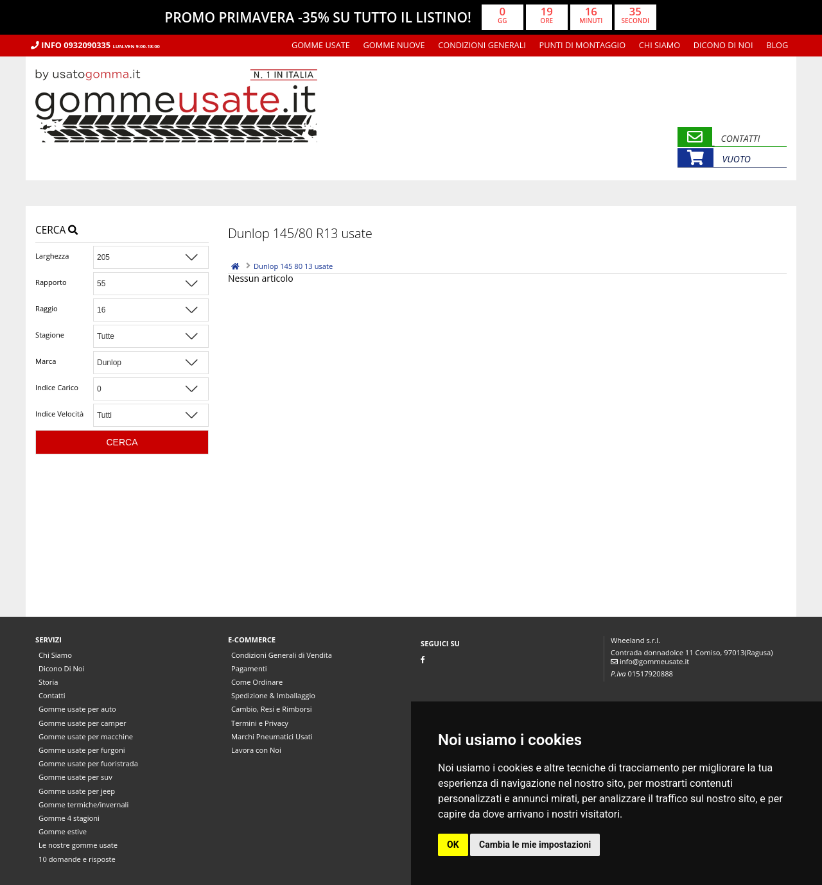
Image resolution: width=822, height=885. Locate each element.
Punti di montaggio (582, 45)
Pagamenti (249, 668)
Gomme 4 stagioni (69, 818)
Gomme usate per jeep (77, 791)
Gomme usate (321, 45)
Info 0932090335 (95, 45)
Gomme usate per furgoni (82, 750)
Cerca (56, 230)
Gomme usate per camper (83, 723)
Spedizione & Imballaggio (273, 695)
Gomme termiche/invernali (83, 804)
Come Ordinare (257, 682)
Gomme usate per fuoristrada (88, 763)
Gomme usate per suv (75, 777)
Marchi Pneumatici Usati (272, 736)
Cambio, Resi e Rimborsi (271, 709)
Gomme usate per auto (77, 709)
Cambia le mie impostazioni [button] (535, 844)
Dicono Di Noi (723, 45)
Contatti (52, 695)
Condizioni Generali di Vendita (281, 655)
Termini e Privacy (259, 723)
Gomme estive (63, 831)
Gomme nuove (394, 45)
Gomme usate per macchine (86, 736)
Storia (48, 682)
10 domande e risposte (77, 859)
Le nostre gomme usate (78, 845)
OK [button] (453, 844)
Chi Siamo (659, 45)
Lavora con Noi (256, 750)
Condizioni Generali (482, 45)
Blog (777, 45)
